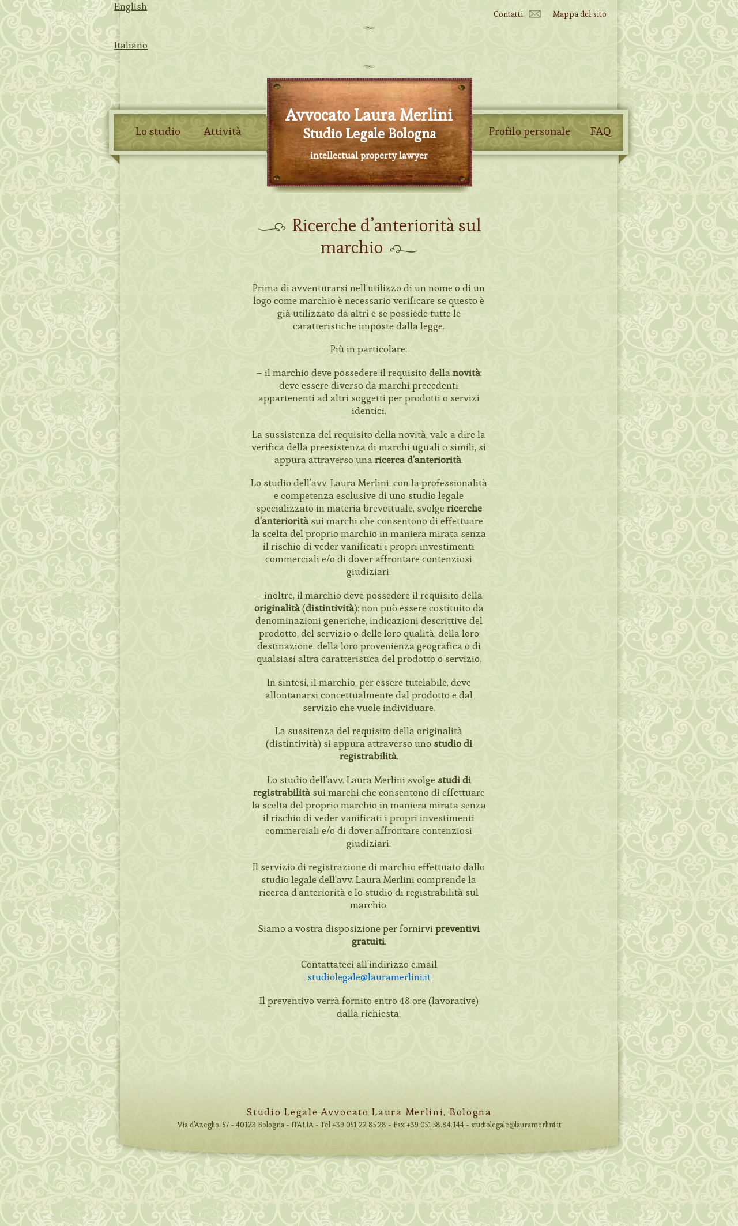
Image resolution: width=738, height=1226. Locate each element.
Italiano (131, 45)
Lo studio (157, 131)
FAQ (600, 131)
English (130, 6)
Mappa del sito (580, 14)
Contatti (508, 14)
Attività (222, 131)
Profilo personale (529, 131)
